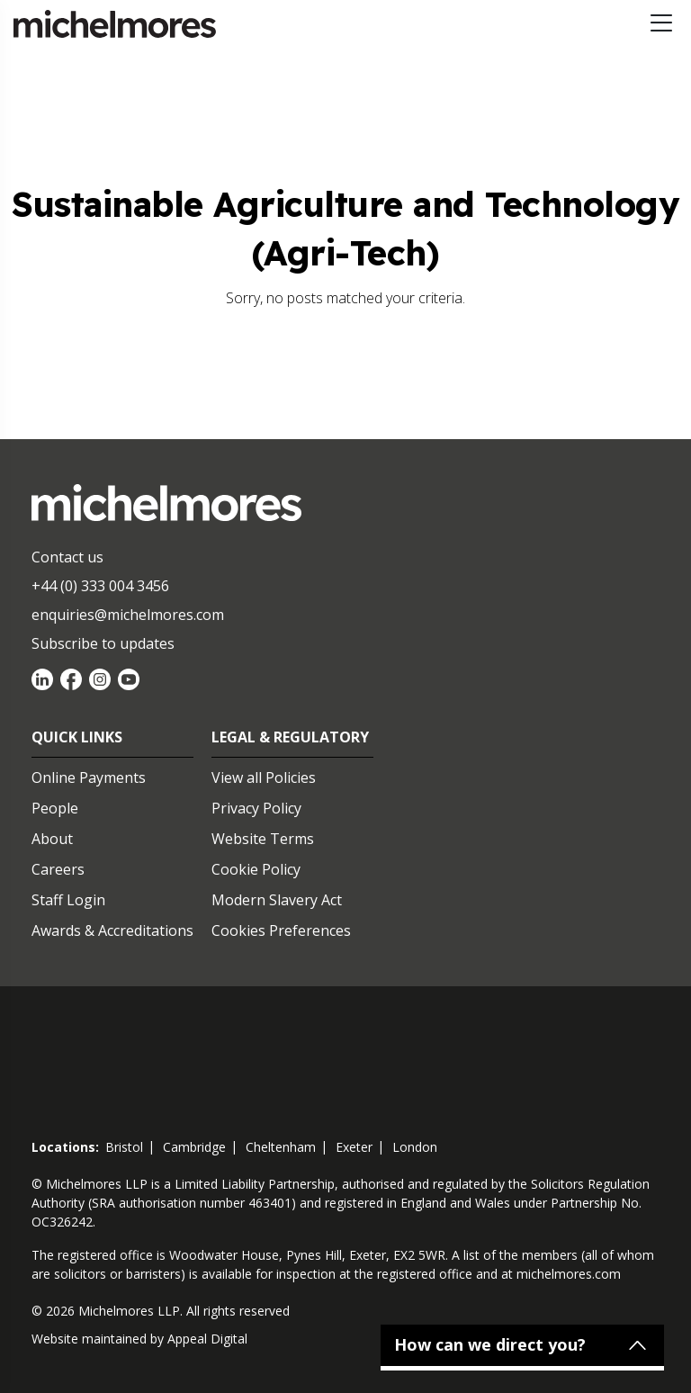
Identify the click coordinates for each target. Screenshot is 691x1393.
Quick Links (76, 737)
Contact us (67, 557)
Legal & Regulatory (290, 737)
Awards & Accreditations (112, 930)
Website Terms (262, 839)
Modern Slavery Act (276, 900)
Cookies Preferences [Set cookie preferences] (281, 930)
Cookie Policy (256, 869)
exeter (354, 1146)
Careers (58, 869)
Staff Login (68, 900)
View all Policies (263, 777)
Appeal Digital (207, 1338)
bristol (124, 1146)
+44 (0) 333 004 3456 (100, 586)
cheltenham (281, 1146)
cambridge (194, 1146)
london (414, 1146)
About (52, 839)
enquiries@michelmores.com (127, 615)
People (54, 808)
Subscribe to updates (103, 643)
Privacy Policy (256, 808)
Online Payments (88, 777)
